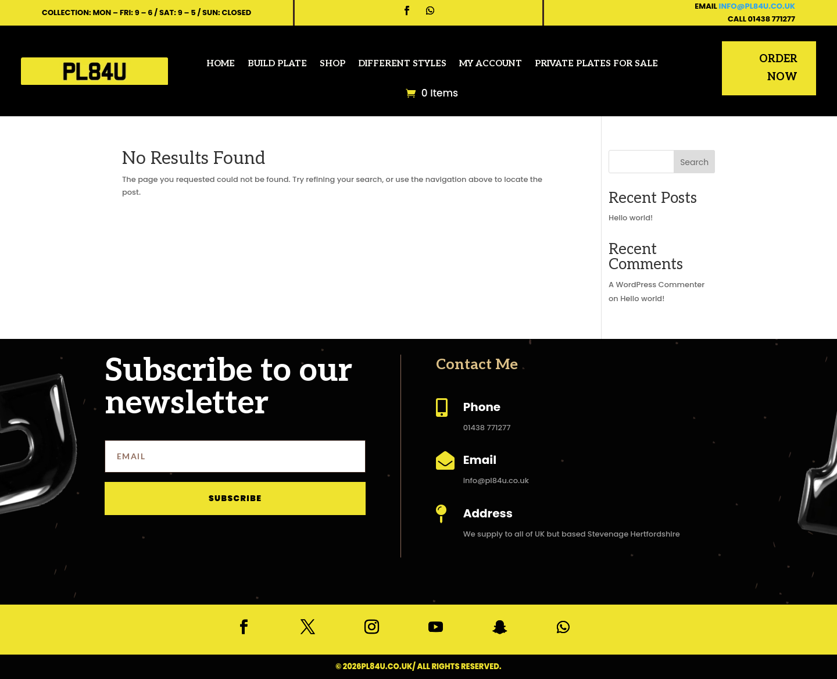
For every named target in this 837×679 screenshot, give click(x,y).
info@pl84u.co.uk (757, 6)
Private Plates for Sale (596, 63)
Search (694, 162)
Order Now (778, 68)
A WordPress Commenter (656, 284)
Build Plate (277, 63)
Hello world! (631, 217)
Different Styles (402, 63)
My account (490, 63)
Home (220, 63)
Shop (332, 63)
